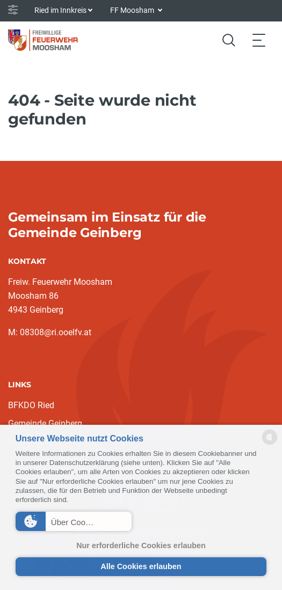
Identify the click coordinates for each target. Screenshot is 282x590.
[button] (74, 521)
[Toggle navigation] (259, 39)
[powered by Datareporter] (269, 444)
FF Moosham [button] (133, 10)
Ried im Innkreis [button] (60, 10)
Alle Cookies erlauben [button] (140, 566)
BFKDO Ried (31, 405)
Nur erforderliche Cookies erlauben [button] (141, 545)
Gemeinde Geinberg (45, 423)
